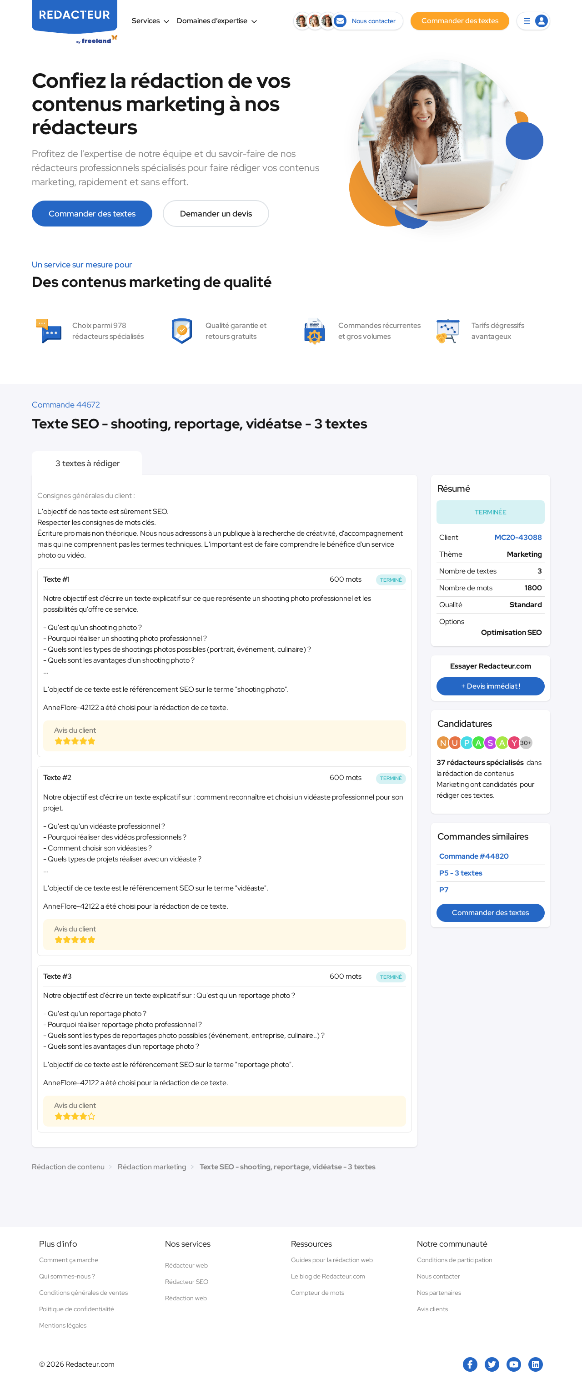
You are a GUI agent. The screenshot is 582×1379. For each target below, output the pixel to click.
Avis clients (432, 1309)
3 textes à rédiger (87, 463)
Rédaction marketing (152, 1167)
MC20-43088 (518, 537)
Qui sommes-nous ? (67, 1276)
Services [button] (151, 20)
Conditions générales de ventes (83, 1292)
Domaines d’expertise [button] (217, 20)
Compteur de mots (317, 1292)
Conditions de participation (454, 1260)
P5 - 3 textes (460, 873)
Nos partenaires (439, 1292)
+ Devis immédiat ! (490, 686)
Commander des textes (92, 213)
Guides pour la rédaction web (332, 1260)
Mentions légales (62, 1325)
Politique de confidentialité (76, 1309)
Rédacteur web (186, 1265)
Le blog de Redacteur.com (328, 1276)
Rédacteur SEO (186, 1282)
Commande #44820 (474, 856)
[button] (533, 21)
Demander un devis (216, 213)
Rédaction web (186, 1298)
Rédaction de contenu (68, 1167)
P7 (444, 890)
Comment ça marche (68, 1260)
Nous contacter (438, 1276)
